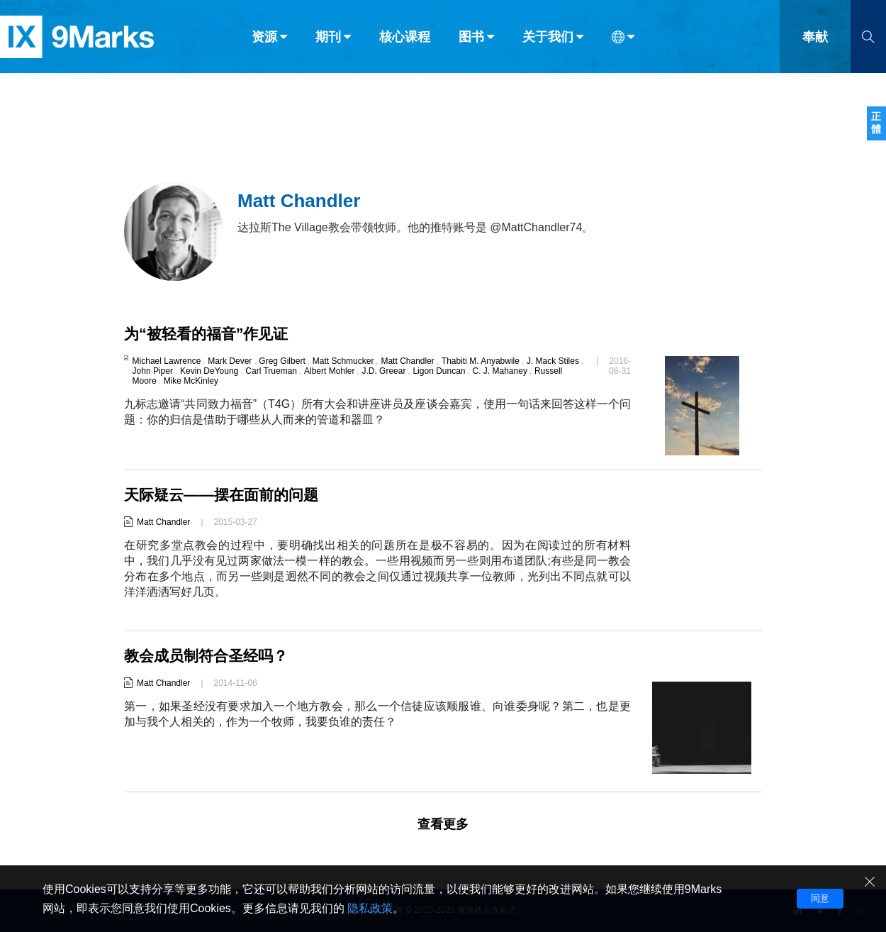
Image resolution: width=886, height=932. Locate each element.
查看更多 (443, 824)
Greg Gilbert (282, 361)
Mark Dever (230, 361)
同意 (820, 898)
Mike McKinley (191, 381)
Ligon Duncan (439, 371)
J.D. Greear (383, 371)
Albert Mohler (329, 371)
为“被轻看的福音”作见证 (210, 334)
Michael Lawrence (167, 361)
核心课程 (404, 41)
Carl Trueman (271, 371)
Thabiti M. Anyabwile (481, 361)
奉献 (815, 41)
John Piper (153, 371)
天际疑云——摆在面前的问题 (225, 495)
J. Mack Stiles (553, 361)
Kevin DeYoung (209, 371)
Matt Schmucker (343, 361)
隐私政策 (370, 908)
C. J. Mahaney (500, 371)
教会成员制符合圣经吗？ (210, 656)
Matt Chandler (407, 361)
